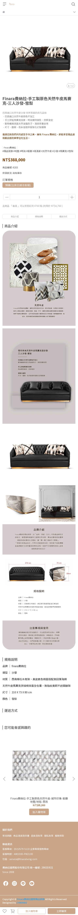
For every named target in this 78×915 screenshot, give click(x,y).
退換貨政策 (36, 835)
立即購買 (61, 911)
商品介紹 (15, 216)
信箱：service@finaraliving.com (19, 859)
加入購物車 (32, 911)
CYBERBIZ (22, 902)
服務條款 (59, 835)
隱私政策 (48, 835)
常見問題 (7, 835)
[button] (74, 779)
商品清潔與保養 (21, 835)
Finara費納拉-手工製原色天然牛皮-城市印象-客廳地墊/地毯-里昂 (39, 800)
